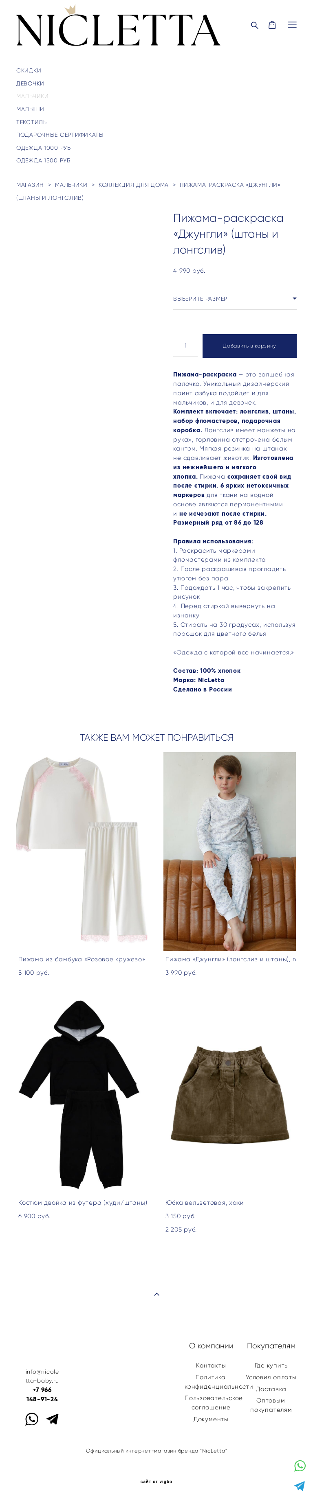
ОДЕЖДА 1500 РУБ (43, 160)
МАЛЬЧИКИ (32, 96)
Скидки (28, 70)
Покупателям (271, 1345)
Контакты (211, 1365)
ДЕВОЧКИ (30, 83)
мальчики (71, 184)
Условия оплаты (271, 1377)
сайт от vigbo (156, 1482)
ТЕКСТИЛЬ (31, 122)
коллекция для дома (134, 184)
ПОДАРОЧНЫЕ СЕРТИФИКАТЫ (60, 134)
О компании (211, 1345)
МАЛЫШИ (30, 109)
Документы (211, 1419)
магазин (30, 184)
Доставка (271, 1389)
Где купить (271, 1365)
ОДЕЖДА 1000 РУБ (43, 147)
